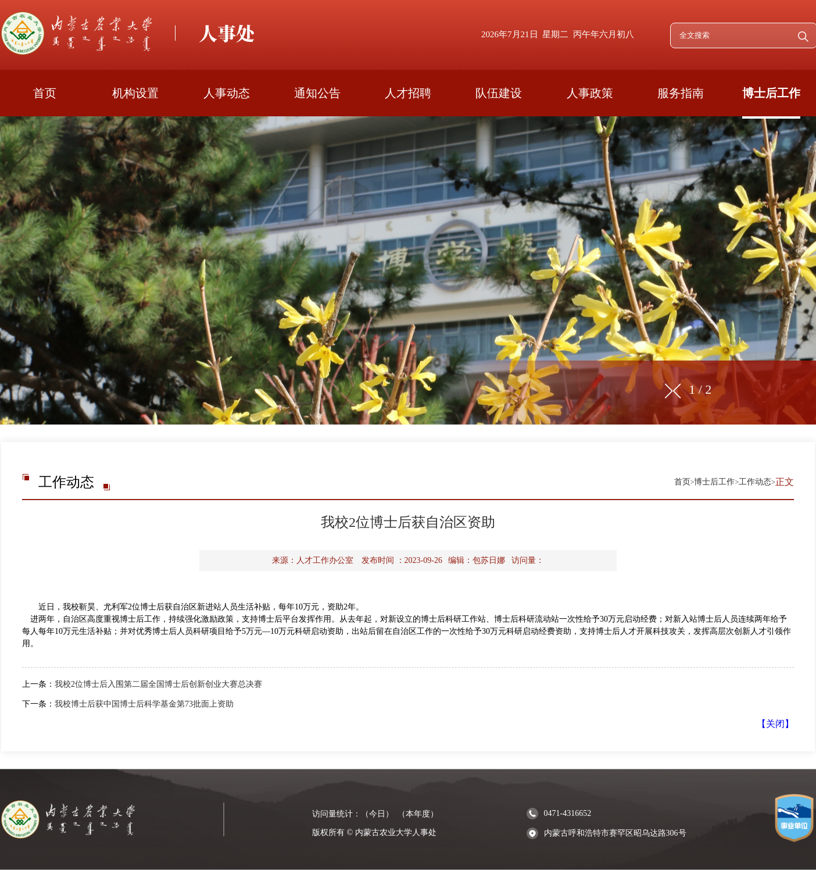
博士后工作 (771, 93)
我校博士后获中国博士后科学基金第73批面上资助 (144, 704)
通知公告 (317, 93)
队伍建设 (498, 93)
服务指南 (680, 93)
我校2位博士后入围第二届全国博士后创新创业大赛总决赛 (158, 684)
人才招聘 (408, 93)
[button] (677, 391)
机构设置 (135, 93)
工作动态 (755, 481)
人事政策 (590, 93)
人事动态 (226, 93)
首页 (44, 93)
